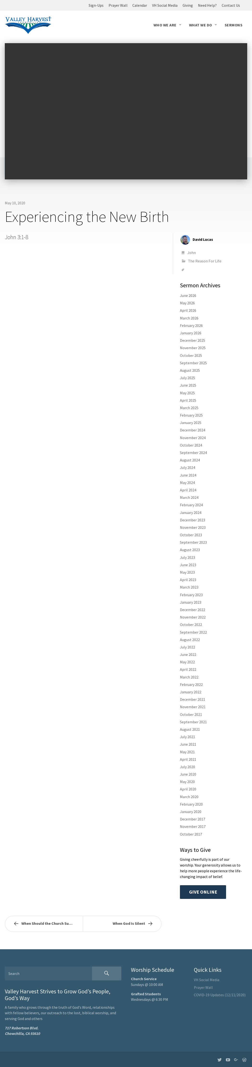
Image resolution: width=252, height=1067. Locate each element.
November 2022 (193, 617)
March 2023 (189, 587)
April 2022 (188, 669)
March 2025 (189, 407)
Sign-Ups (96, 5)
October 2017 (191, 834)
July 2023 (187, 557)
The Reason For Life (204, 261)
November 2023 (193, 527)
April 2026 (188, 310)
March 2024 (189, 497)
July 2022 (187, 647)
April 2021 (188, 759)
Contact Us (231, 5)
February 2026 (191, 325)
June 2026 (188, 295)
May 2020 (187, 781)
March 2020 (189, 796)
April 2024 (188, 490)
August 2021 (190, 729)
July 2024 (187, 467)
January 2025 (190, 422)
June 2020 (188, 774)
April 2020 (188, 789)
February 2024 (191, 504)
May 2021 (187, 751)
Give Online (203, 892)
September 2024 (193, 452)
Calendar (139, 5)
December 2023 (192, 520)
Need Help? (207, 5)
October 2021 (191, 714)
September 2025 (193, 362)
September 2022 (193, 632)
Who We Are (165, 25)
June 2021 (188, 744)
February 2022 (191, 684)
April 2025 (188, 400)
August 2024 (190, 460)
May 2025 (187, 392)
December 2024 (192, 430)
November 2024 (193, 437)
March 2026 (189, 318)
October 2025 (191, 355)
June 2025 (188, 385)
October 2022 (191, 624)
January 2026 (190, 332)
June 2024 (188, 475)
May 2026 (187, 303)
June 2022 (188, 654)
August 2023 (190, 549)
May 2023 (187, 572)
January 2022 (190, 692)
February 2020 (191, 804)
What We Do (200, 25)
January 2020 (190, 811)
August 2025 (190, 370)
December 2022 (192, 609)
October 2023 (191, 534)
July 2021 (187, 736)
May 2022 (187, 662)
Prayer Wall (118, 5)
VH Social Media (165, 5)
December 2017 (192, 819)
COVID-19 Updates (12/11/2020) (220, 994)
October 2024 (191, 445)
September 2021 (193, 721)
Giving (188, 5)
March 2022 (189, 677)
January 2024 (190, 512)
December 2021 (192, 699)
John (191, 252)
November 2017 (193, 826)
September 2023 (193, 542)
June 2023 (188, 564)
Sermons (233, 25)
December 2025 (192, 340)
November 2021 (193, 706)
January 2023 (190, 602)
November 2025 (193, 347)
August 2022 (190, 639)
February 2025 (191, 415)
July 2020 (187, 766)
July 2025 (187, 377)
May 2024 (187, 482)
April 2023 (188, 579)
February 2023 (191, 594)
